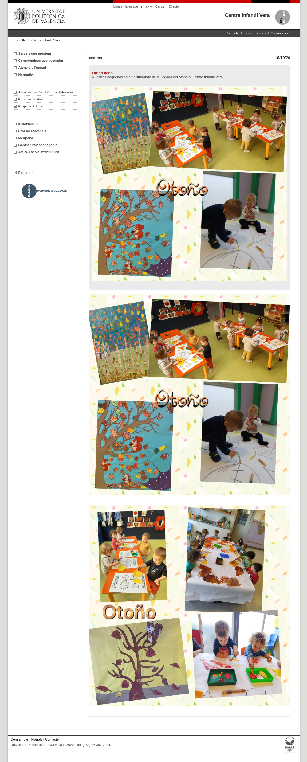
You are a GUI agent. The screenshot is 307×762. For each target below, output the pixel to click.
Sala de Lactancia (32, 131)
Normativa (26, 74)
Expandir (23, 172)
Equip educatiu (30, 99)
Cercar (160, 6)
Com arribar (20, 739)
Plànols (36, 739)
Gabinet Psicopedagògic (37, 145)
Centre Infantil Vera (247, 15)
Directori (174, 6)
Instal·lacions (29, 124)
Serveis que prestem (34, 53)
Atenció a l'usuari (32, 67)
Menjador (25, 138)
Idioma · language (128, 6)
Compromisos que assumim (40, 60)
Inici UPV (21, 40)
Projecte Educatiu (32, 106)
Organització (280, 33)
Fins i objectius (255, 33)
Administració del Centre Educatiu (45, 92)
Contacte (232, 33)
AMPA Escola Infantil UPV (38, 152)
